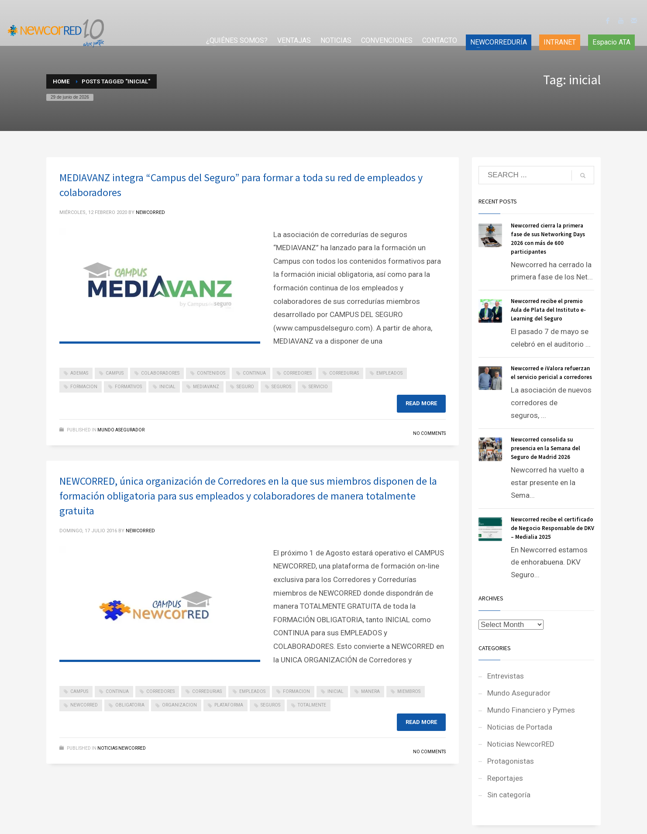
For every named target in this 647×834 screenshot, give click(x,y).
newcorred (84, 705)
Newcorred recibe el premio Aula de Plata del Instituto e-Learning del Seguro (548, 309)
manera (370, 691)
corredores (297, 373)
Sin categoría (508, 794)
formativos (128, 386)
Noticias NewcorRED (121, 748)
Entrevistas (505, 676)
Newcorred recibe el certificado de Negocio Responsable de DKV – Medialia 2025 (552, 528)
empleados (389, 373)
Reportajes (505, 778)
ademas (79, 373)
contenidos (211, 373)
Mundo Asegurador (121, 429)
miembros (408, 691)
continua (254, 373)
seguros (281, 386)
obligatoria (130, 705)
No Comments (429, 433)
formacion (83, 386)
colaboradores (160, 373)
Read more (421, 403)
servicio (318, 386)
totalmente (312, 705)
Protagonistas (510, 761)
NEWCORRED (150, 212)
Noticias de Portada (519, 727)
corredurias (344, 373)
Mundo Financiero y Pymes (531, 710)
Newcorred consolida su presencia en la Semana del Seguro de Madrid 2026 (545, 448)
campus (115, 373)
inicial (167, 386)
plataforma (228, 705)
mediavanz (206, 386)
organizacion (179, 705)
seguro (245, 386)
